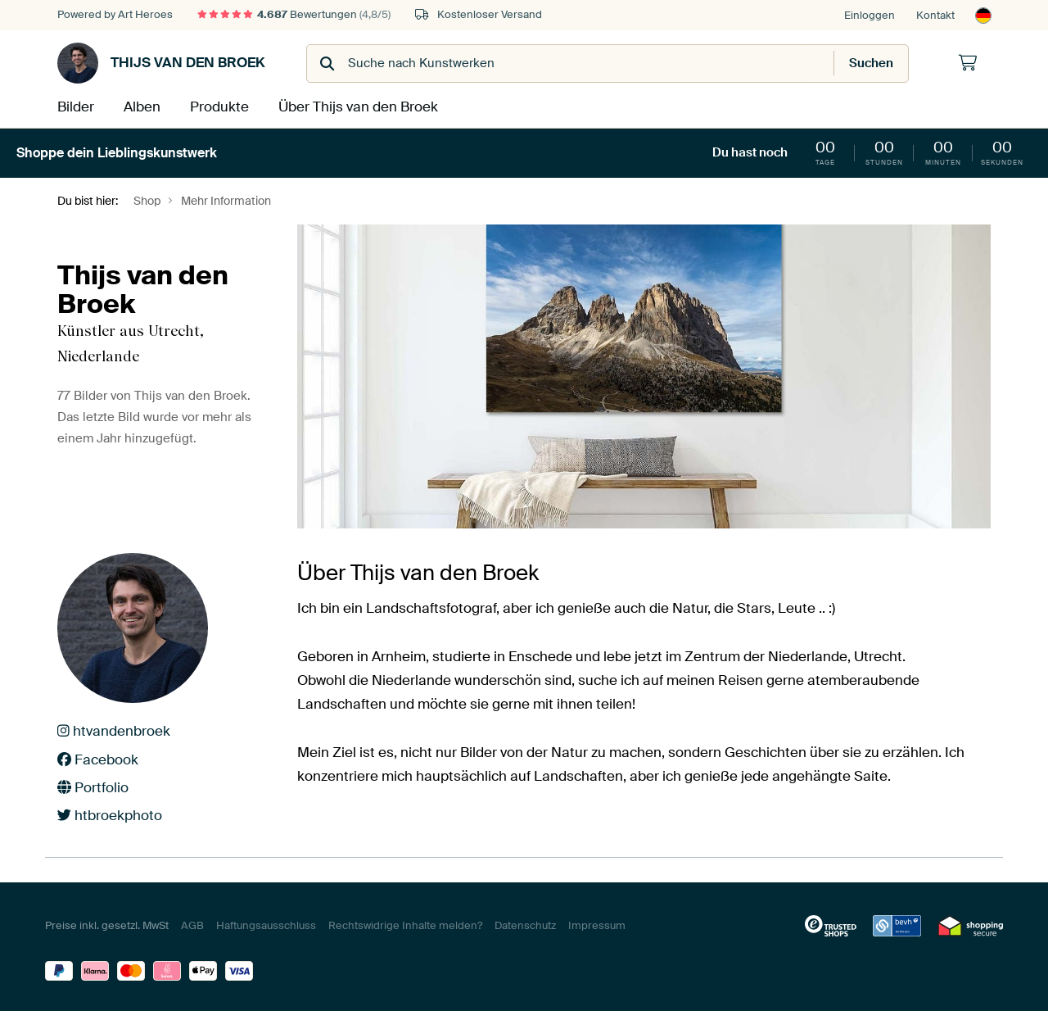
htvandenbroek (113, 729)
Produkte (216, 105)
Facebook (97, 757)
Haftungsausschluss (266, 923)
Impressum (597, 923)
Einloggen (869, 15)
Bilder (74, 105)
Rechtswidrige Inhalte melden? (405, 923)
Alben (140, 105)
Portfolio (93, 785)
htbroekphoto (109, 813)
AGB (192, 923)
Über (347, 105)
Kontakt (935, 15)
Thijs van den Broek (161, 63)
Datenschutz (525, 923)
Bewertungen (294, 14)
